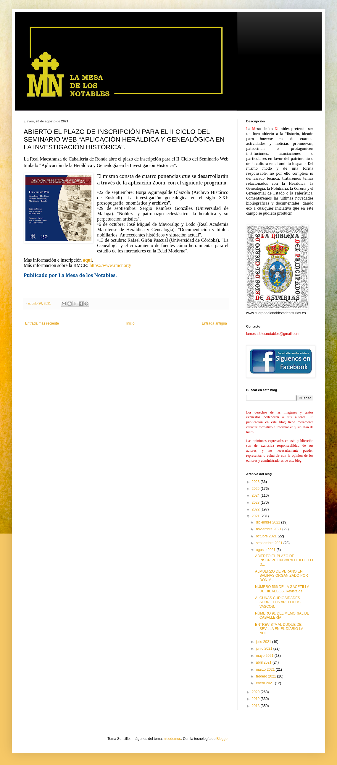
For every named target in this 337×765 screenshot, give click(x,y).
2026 (256, 482)
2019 (256, 699)
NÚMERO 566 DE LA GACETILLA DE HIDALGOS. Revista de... (282, 589)
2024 (256, 495)
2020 (256, 692)
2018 (256, 706)
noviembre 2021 (269, 529)
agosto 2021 (266, 550)
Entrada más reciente (42, 323)
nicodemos (172, 739)
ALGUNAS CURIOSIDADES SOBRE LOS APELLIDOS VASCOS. (278, 602)
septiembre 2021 (269, 543)
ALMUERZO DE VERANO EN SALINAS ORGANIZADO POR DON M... (281, 575)
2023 (256, 502)
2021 (256, 516)
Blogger (223, 739)
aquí (87, 259)
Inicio (130, 323)
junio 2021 (264, 648)
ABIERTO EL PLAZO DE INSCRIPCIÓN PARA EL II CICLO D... (284, 560)
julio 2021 (264, 642)
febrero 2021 (266, 676)
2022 (256, 509)
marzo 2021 (266, 669)
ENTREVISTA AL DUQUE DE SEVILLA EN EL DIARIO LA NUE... (279, 629)
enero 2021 (265, 683)
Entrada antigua (214, 323)
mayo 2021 (265, 656)
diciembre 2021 (268, 522)
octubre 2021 (267, 536)
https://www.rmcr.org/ (109, 265)
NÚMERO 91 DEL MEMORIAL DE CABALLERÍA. (282, 615)
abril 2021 (264, 662)
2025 (256, 489)
